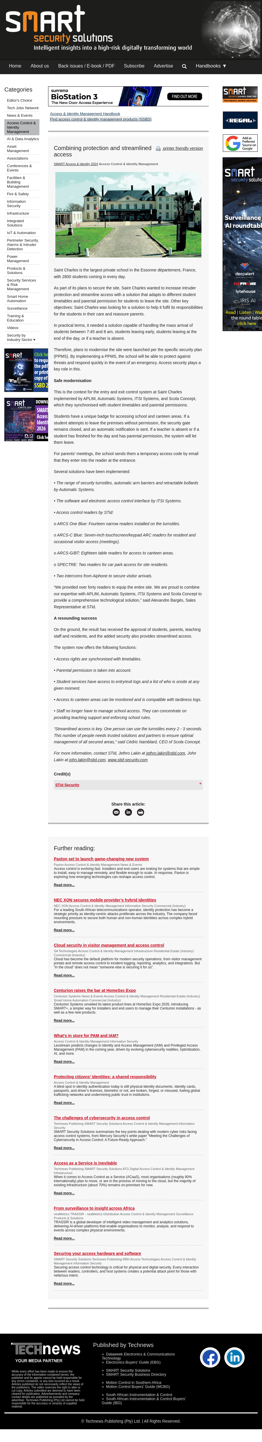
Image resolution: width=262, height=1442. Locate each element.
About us (40, 65)
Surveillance (17, 308)
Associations (17, 158)
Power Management (18, 258)
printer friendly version (178, 148)
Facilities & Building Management (18, 182)
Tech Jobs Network (23, 108)
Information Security (16, 203)
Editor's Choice (19, 100)
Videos (13, 328)
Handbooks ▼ (211, 66)
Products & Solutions (16, 270)
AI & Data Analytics (23, 139)
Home (15, 65)
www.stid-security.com (128, 759)
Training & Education (15, 318)
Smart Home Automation (17, 298)
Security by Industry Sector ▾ (21, 337)
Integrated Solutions (15, 223)
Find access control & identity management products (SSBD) (101, 119)
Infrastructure (18, 213)
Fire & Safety (18, 194)
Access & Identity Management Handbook (85, 114)
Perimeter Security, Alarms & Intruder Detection (23, 244)
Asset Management (18, 148)
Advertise (163, 65)
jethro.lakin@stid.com (165, 753)
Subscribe (134, 65)
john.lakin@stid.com (87, 759)
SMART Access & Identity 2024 (76, 164)
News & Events (19, 115)
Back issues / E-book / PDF (86, 65)
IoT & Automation (21, 233)
